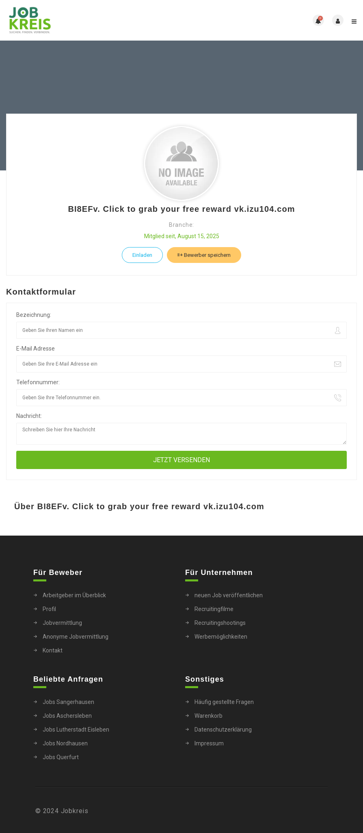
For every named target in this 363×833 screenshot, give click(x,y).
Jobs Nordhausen (65, 743)
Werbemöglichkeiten (220, 636)
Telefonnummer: (38, 382)
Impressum (209, 743)
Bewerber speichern (204, 255)
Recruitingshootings (220, 623)
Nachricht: (29, 416)
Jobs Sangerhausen (68, 702)
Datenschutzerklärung (223, 729)
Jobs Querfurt (61, 757)
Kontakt (53, 650)
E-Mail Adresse (35, 348)
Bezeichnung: (33, 315)
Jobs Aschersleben (67, 715)
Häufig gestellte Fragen (224, 702)
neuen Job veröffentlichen (228, 595)
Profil (49, 609)
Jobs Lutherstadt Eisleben (76, 729)
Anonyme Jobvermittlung (75, 636)
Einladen (142, 255)
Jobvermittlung (62, 623)
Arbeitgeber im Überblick (74, 595)
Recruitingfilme (213, 609)
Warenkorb (208, 715)
